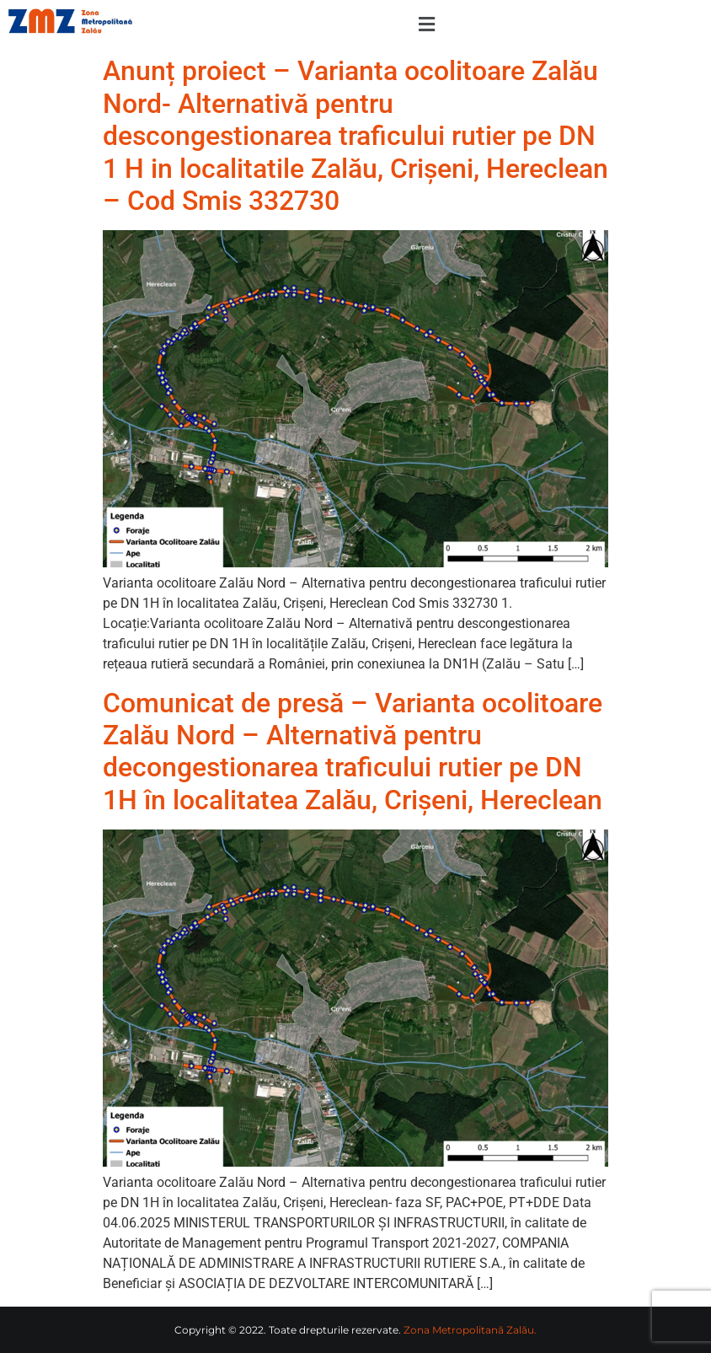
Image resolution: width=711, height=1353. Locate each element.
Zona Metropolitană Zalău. (470, 1329)
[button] (427, 24)
